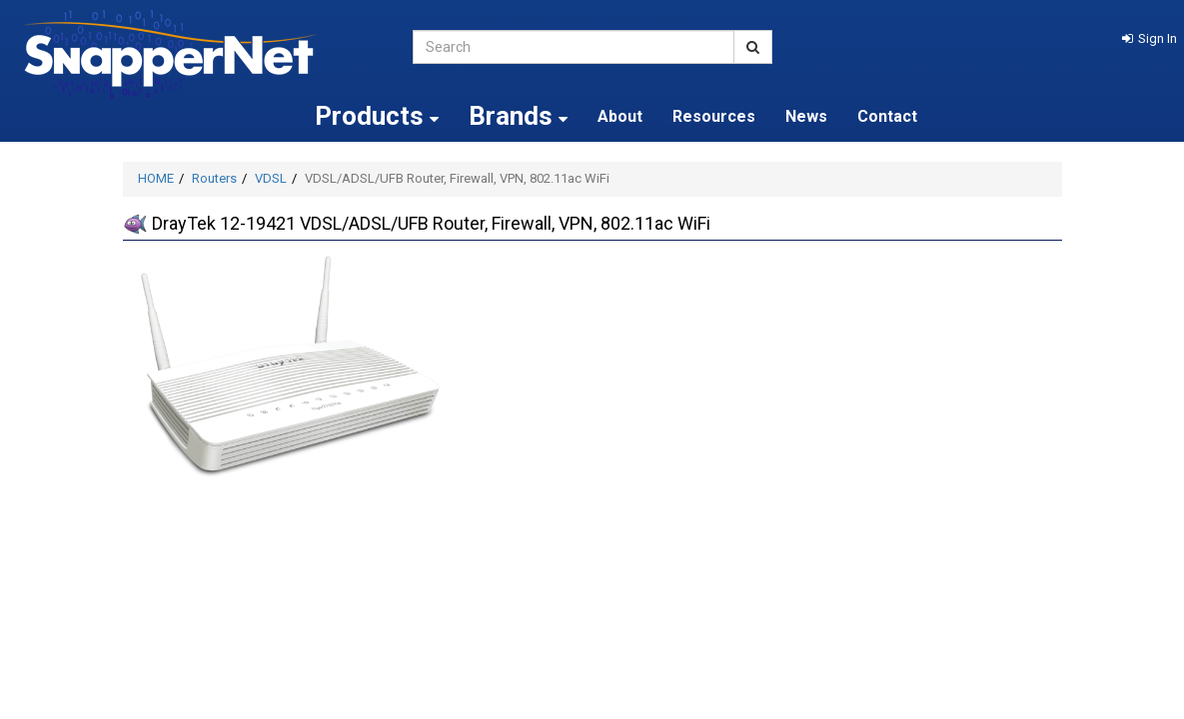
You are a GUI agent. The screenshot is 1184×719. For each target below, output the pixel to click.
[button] (1149, 38)
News (806, 116)
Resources (713, 116)
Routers (214, 178)
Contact (887, 116)
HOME (156, 178)
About (619, 116)
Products (377, 116)
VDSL (271, 178)
